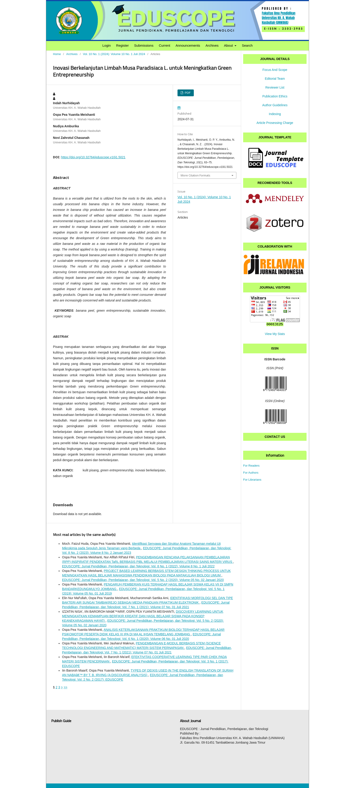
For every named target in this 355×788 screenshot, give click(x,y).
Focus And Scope (274, 70)
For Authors (250, 472)
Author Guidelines (274, 105)
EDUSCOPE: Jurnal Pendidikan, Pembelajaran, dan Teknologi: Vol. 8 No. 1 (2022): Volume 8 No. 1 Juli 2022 (138, 566)
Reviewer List (274, 87)
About (229, 45)
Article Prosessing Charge (275, 123)
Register (122, 45)
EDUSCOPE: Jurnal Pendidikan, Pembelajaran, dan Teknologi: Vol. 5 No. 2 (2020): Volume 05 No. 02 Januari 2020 (143, 580)
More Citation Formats (195, 175)
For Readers (251, 465)
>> (65, 687)
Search (247, 45)
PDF (187, 92)
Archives (212, 45)
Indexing (275, 114)
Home (57, 54)
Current (164, 45)
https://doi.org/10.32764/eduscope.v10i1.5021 (93, 157)
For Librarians (252, 479)
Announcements (187, 45)
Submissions (144, 45)
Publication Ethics (275, 96)
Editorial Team (275, 78)
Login (106, 45)
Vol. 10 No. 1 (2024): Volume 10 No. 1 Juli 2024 (114, 54)
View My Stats (275, 334)
